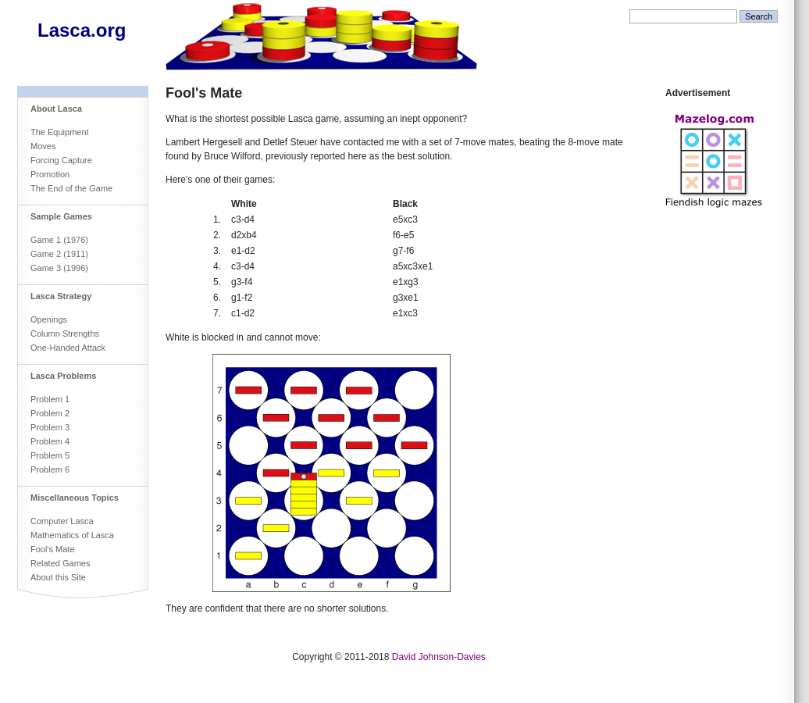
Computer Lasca (62, 521)
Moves (42, 146)
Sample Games (61, 216)
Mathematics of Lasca (72, 535)
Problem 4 (49, 441)
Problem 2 (49, 413)
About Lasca (56, 108)
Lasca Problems (63, 375)
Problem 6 (49, 469)
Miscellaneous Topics (74, 497)
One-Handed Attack (67, 347)
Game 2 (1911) (59, 254)
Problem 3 (49, 427)
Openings (48, 319)
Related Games (60, 563)
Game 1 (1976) (59, 239)
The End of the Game (71, 188)
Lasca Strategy (60, 296)
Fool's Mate (52, 549)
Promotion (49, 174)
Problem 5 (49, 455)
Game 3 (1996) (59, 268)
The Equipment (59, 132)
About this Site (58, 577)
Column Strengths (64, 333)
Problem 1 (49, 399)
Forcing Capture (61, 160)
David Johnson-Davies (439, 656)
